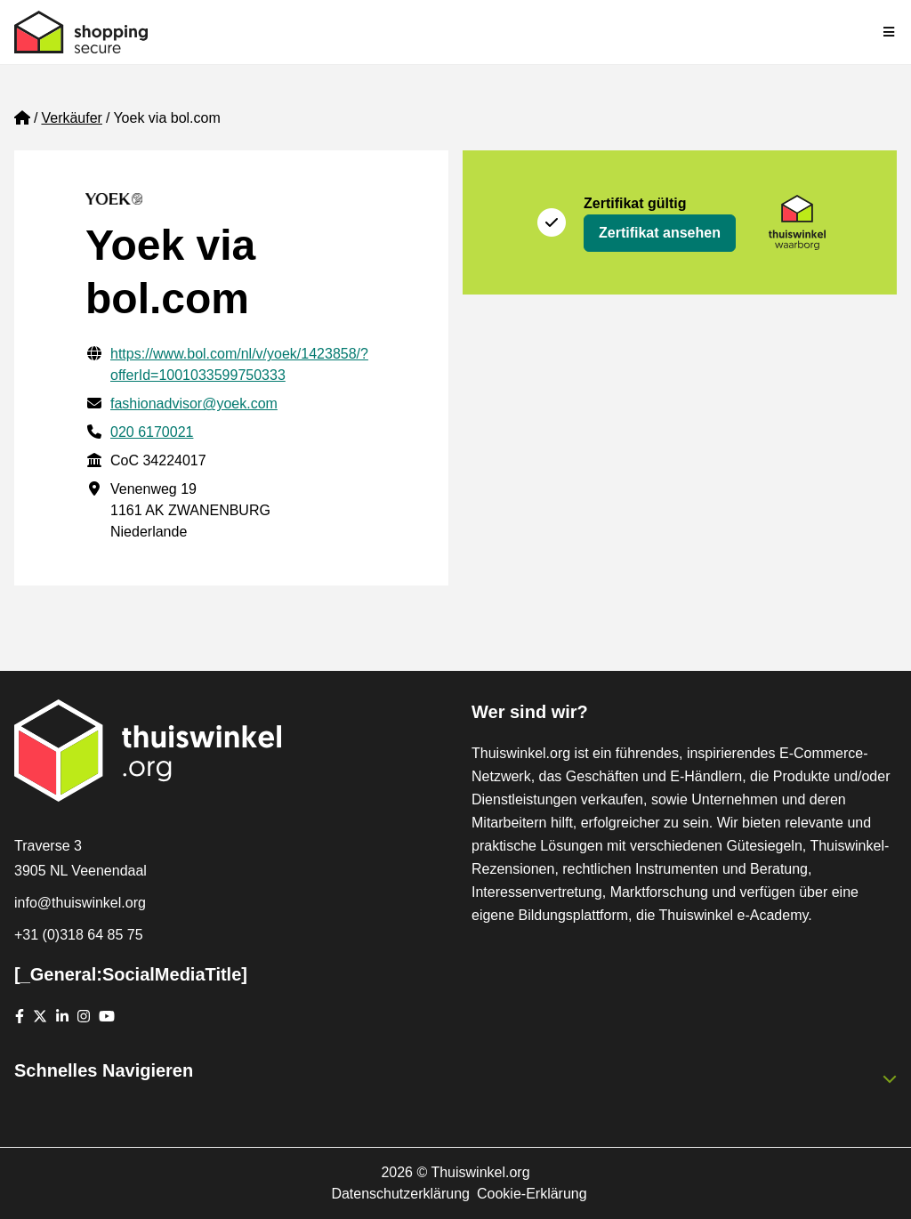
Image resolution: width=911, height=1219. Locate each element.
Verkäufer (71, 117)
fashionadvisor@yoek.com (194, 403)
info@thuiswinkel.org (80, 902)
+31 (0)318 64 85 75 (78, 934)
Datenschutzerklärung (400, 1193)
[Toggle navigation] (890, 32)
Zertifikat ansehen (660, 232)
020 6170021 (151, 432)
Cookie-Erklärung (532, 1193)
